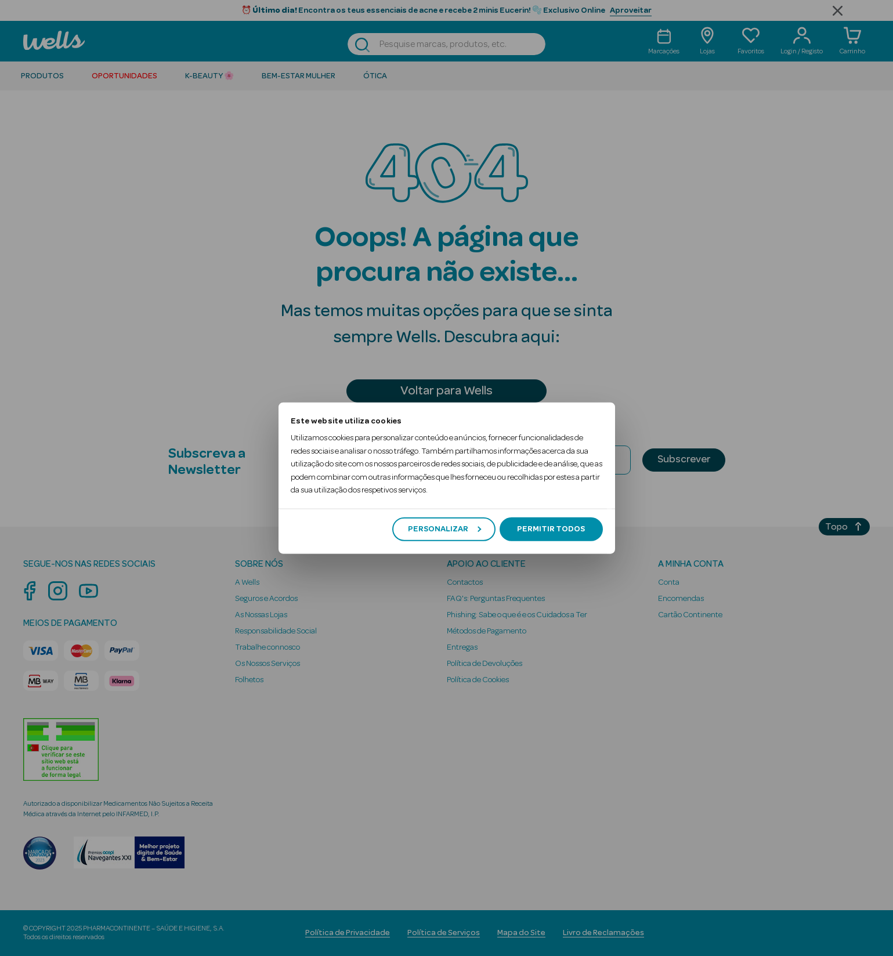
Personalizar (444, 529)
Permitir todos (551, 529)
